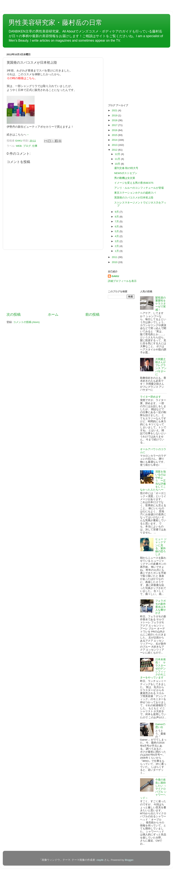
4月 (117, 236)
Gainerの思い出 (160, 726)
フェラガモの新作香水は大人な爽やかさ (160, 606)
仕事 (34, 145)
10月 (118, 163)
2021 (115, 110)
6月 (117, 226)
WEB (19, 145)
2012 (115, 149)
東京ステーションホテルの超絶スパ (135, 192)
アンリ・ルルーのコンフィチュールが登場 (139, 187)
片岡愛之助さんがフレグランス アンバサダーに (160, 367)
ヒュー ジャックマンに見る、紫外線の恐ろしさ (160, 547)
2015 (115, 135)
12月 (118, 154)
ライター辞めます (150, 396)
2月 (117, 246)
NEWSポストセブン (125, 173)
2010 (115, 262)
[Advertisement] (53, 281)
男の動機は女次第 (124, 178)
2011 (115, 257)
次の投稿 (14, 314)
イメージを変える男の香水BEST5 (133, 182)
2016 (115, 130)
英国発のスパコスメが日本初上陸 (133, 197)
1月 (117, 251)
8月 (117, 216)
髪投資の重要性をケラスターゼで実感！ (160, 303)
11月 (118, 159)
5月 (117, 231)
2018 (115, 120)
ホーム (53, 314)
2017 (115, 125)
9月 (117, 211)
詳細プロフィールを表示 (122, 281)
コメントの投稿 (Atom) (26, 322)
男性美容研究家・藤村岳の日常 (55, 22)
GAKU (115, 276)
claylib (100, 860)
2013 (115, 145)
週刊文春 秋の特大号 (126, 168)
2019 (115, 115)
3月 (117, 241)
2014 (115, 140)
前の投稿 (92, 314)
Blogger (129, 860)
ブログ (27, 145)
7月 (117, 221)
